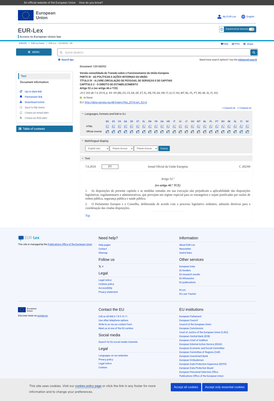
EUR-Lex (30, 30)
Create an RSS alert (33, 121)
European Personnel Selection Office (198, 374)
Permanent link (30, 99)
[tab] (166, 117)
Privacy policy (106, 362)
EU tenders (185, 273)
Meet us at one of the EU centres (116, 331)
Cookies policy (106, 286)
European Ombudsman (191, 362)
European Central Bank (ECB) (194, 339)
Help (230, 45)
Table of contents (32, 131)
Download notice (31, 105)
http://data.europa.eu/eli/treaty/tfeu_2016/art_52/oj (116, 105)
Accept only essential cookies (225, 387)
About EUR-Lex (187, 247)
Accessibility (105, 290)
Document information (34, 85)
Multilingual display (95, 143)
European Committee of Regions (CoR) (199, 355)
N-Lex (182, 292)
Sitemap (103, 255)
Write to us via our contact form (115, 327)
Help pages (105, 247)
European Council (188, 323)
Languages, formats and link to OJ (103, 116)
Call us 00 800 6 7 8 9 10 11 (113, 319)
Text (23, 79)
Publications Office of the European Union (70, 247)
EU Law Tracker (187, 296)
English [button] (247, 16)
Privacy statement (108, 294)
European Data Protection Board (196, 370)
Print (242, 45)
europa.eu (42, 318)
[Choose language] (97, 151)
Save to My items (32, 110)
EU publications (187, 285)
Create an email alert (34, 115)
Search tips (66, 62)
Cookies (103, 370)
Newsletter (185, 251)
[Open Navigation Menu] (34, 54)
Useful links (185, 255)
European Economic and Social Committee (201, 351)
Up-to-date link (30, 94)
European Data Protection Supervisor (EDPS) (203, 366)
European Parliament (190, 319)
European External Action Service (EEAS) (200, 347)
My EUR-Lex (226, 16)
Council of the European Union (195, 327)
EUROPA (23, 45)
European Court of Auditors (193, 343)
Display (164, 151)
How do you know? (93, 2)
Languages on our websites (113, 358)
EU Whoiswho (186, 281)
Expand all (228, 111)
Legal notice (105, 282)
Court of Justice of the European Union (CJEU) (203, 335)
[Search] (253, 55)
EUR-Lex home (37, 45)
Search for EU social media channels (118, 344)
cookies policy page (88, 386)
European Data (187, 269)
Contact (103, 251)
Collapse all (244, 111)
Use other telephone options (113, 323)
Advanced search (247, 62)
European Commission (191, 331)
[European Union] (27, 312)
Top (87, 218)
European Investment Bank (193, 358)
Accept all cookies (186, 387)
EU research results (189, 277)
